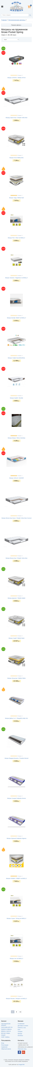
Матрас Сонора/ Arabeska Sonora (16, 798)
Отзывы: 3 (19, 355)
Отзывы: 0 (19, 75)
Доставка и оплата (23, 1025)
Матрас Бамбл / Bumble (16, 398)
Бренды (20, 1033)
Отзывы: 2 (19, 876)
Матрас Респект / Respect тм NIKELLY (16, 998)
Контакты (20, 1035)
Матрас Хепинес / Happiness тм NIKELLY (16, 277)
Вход (2, 1043)
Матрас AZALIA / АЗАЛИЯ (16, 478)
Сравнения (4, 1047)
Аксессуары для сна (6, 1027)
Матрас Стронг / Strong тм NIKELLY (16, 918)
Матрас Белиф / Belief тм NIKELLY (16, 318)
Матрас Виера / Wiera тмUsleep (16, 438)
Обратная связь (22, 1049)
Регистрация (4, 1045)
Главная (4, 20)
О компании (21, 1023)
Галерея (20, 1031)
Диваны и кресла (6, 1031)
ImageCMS (21, 1064)
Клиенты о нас (22, 1027)
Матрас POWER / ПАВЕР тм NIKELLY (16, 878)
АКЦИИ (3, 1035)
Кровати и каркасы (6, 1029)
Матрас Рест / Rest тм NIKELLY (16, 237)
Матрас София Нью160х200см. (16, 358)
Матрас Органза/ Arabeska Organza (16, 838)
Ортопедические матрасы (16, 20)
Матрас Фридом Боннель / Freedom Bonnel (16, 758)
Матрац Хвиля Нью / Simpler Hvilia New (16, 117)
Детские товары (5, 1033)
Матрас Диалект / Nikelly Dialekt (16, 598)
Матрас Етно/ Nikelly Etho (16, 157)
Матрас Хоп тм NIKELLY (16, 958)
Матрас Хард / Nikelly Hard (16, 197)
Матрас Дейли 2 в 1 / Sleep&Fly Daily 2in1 (16, 718)
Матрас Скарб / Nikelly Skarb (16, 638)
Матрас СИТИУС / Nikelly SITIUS (16, 77)
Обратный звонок (6, 1049)
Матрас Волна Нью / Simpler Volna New (16, 558)
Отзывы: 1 (19, 195)
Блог (19, 1029)
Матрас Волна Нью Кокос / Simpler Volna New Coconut (16, 518)
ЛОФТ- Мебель (5, 1037)
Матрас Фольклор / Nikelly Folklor (16, 678)
